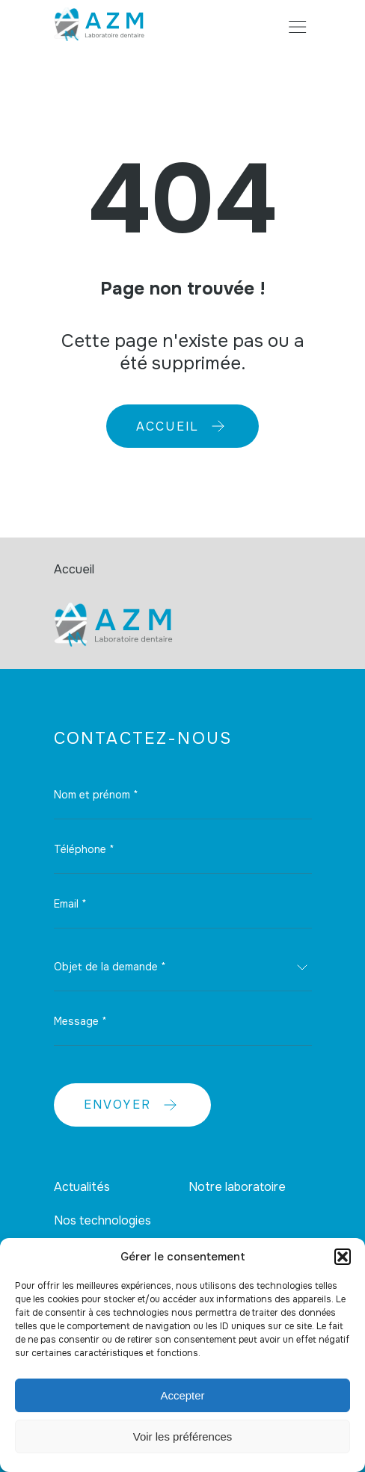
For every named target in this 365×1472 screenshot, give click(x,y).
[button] (342, 1256)
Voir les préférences (183, 1436)
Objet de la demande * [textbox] (110, 966)
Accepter (182, 1395)
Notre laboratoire (237, 1187)
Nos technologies (102, 1220)
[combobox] (183, 967)
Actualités (82, 1187)
